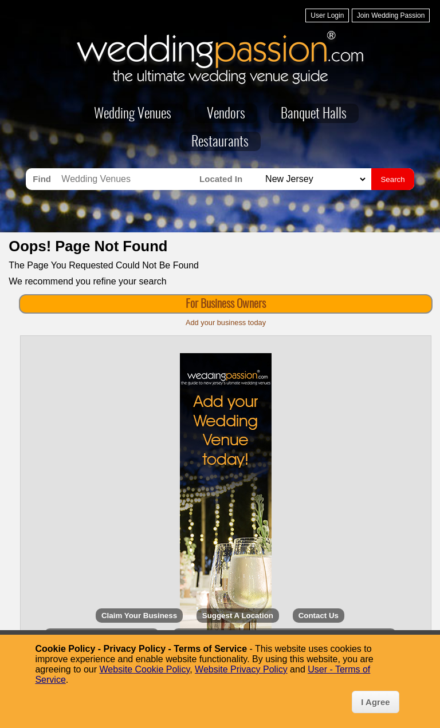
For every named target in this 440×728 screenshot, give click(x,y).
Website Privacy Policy (241, 669)
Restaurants (220, 142)
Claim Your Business (139, 615)
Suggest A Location (237, 615)
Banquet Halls (314, 114)
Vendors (226, 114)
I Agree (375, 702)
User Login (327, 15)
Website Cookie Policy (145, 669)
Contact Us (318, 615)
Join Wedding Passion (391, 15)
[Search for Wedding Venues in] (314, 179)
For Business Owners (226, 304)
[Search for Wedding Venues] (127, 179)
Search (392, 179)
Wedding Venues (132, 114)
